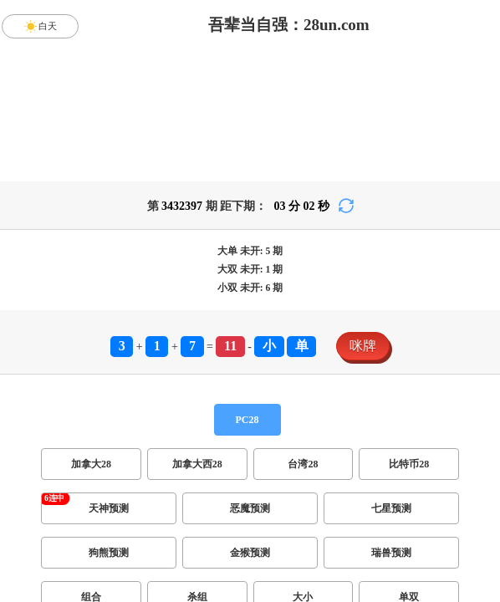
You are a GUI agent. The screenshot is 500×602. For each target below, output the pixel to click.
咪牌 (362, 346)
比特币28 (409, 464)
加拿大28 (91, 464)
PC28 (247, 420)
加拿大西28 (197, 464)
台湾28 (303, 464)
